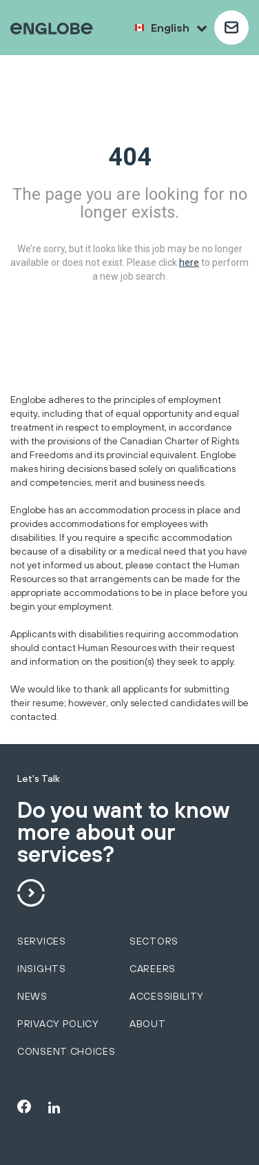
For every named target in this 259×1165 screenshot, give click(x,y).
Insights (41, 968)
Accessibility (167, 996)
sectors (154, 941)
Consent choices (66, 1051)
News (32, 996)
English (179, 27)
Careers (153, 968)
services (41, 941)
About (148, 1023)
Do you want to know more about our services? (123, 833)
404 (130, 157)
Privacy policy (58, 1023)
